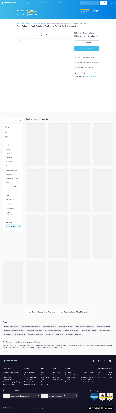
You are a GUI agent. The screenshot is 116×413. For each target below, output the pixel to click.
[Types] (21, 127)
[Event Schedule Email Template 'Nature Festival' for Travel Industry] (35, 190)
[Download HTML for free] (75, 67)
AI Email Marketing (70, 377)
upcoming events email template (14, 330)
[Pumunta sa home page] (8, 3)
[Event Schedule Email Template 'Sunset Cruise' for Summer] (80, 190)
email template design (89, 330)
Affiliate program (8, 379)
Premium (44, 375)
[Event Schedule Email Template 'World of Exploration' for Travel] (35, 282)
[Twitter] (105, 361)
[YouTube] (110, 361)
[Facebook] (94, 361)
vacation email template (34, 330)
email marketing (20, 334)
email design (8, 334)
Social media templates (31, 377)
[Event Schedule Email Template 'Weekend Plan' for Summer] (58, 236)
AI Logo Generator (86, 379)
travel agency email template (85, 326)
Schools (43, 382)
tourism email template (66, 326)
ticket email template (49, 326)
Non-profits (44, 384)
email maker (49, 334)
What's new (6, 375)
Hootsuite (111, 377)
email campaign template (35, 334)
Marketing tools (28, 382)
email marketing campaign (53, 330)
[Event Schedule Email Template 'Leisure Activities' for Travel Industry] (58, 190)
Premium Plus (45, 377)
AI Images (68, 382)
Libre (42, 373)
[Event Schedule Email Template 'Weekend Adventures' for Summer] (103, 236)
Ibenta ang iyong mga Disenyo (12, 382)
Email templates (29, 375)
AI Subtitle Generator (87, 373)
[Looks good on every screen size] (75, 62)
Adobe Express (102, 377)
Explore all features (29, 384)
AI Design (68, 373)
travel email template (103, 326)
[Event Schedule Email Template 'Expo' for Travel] (35, 236)
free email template (104, 330)
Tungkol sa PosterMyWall (10, 373)
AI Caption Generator (87, 382)
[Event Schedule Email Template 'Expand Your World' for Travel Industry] (80, 144)
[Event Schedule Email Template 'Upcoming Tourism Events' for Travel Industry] (103, 144)
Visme (110, 373)
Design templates (29, 373)
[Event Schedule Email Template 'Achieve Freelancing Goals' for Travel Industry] (103, 190)
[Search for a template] (11, 120)
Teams (43, 379)
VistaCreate (101, 375)
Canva (99, 373)
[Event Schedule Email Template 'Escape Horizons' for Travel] (35, 144)
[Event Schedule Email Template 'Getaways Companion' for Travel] (80, 236)
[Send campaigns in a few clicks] (75, 73)
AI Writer (67, 379)
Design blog (56, 377)
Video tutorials (57, 373)
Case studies (7, 377)
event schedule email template (31, 326)
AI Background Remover (88, 377)
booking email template (11, 326)
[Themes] (21, 137)
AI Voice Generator (87, 375)
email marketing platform (73, 334)
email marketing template (71, 330)
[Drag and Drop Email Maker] (75, 57)
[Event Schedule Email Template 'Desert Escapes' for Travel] (13, 282)
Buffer (110, 375)
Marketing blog (57, 379)
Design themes (28, 379)
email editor (59, 334)
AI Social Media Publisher (72, 375)
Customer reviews (8, 384)
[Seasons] (21, 132)
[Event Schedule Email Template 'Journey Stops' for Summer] (58, 144)
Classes (55, 375)
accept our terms (91, 76)
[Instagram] (99, 361)
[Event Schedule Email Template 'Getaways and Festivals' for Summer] (58, 282)
